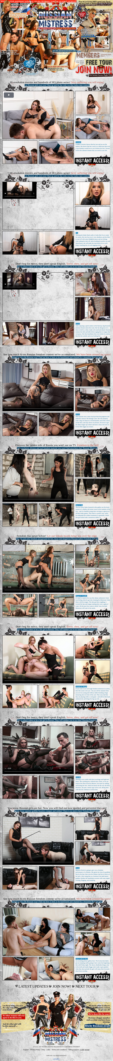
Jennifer (84, 596)
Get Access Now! (92, 160)
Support (26, 1050)
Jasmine (78, 686)
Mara (86, 959)
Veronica (78, 142)
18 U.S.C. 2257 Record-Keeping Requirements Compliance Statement (56, 1046)
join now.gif (94, 71)
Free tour (94, 62)
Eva (77, 233)
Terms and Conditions (59, 1050)
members (94, 55)
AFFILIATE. (56, 1059)
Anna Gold (79, 959)
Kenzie (78, 324)
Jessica (78, 414)
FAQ (43, 1050)
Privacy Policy (35, 1050)
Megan (78, 596)
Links (48, 1050)
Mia (77, 505)
